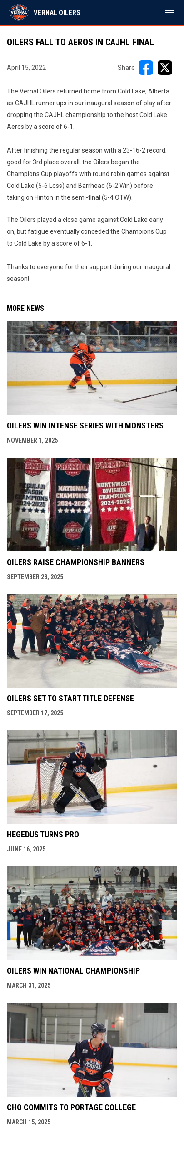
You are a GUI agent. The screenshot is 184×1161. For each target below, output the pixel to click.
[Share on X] (165, 67)
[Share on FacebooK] (146, 67)
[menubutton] (169, 12)
